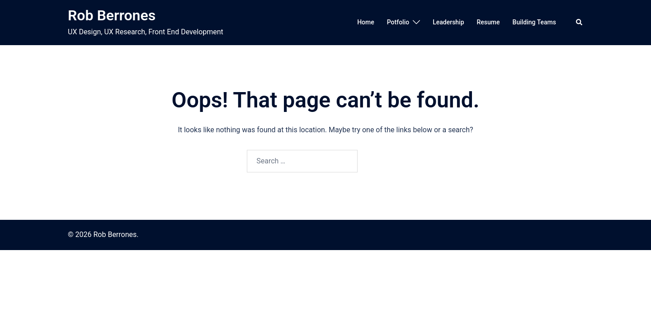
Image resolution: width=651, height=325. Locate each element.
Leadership (448, 22)
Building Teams (534, 22)
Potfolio (398, 22)
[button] (579, 22)
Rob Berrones (112, 15)
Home (365, 22)
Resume (488, 22)
